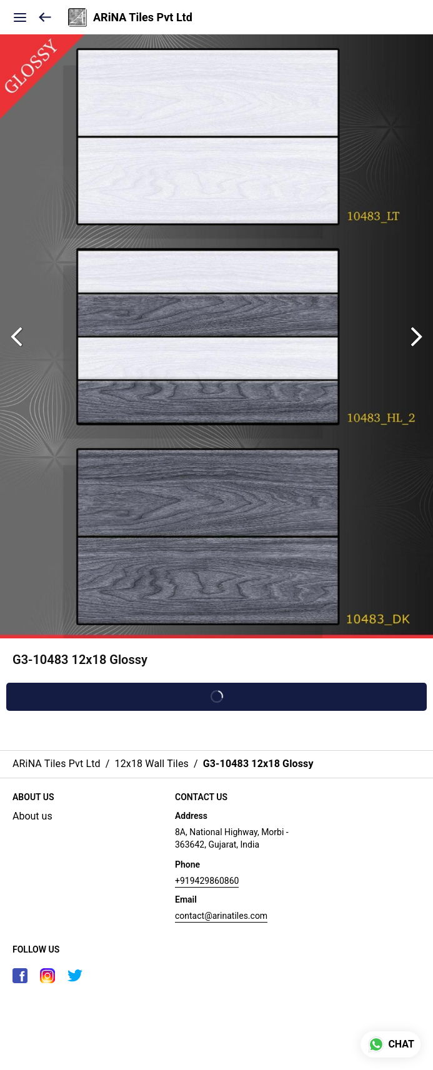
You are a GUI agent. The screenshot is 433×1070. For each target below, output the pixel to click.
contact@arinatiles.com (221, 916)
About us (32, 816)
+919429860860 (207, 881)
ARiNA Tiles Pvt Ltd (142, 17)
